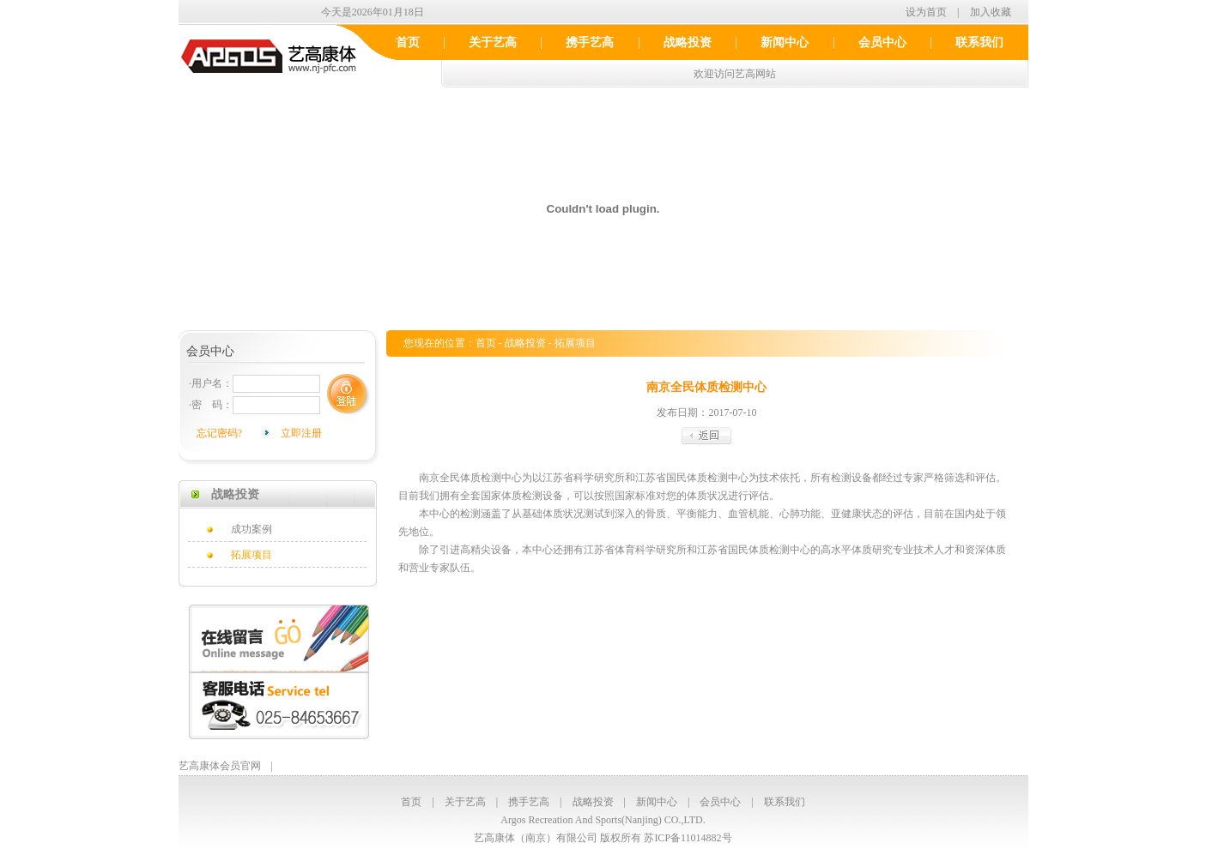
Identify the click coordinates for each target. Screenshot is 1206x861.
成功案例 (251, 529)
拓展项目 (251, 555)
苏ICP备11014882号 (687, 838)
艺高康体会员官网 (220, 766)
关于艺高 (493, 42)
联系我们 (979, 42)
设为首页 (926, 12)
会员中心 (882, 42)
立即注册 (301, 433)
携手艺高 (590, 42)
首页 (408, 42)
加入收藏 (990, 12)
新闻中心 (785, 42)
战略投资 (688, 42)
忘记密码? (219, 433)
